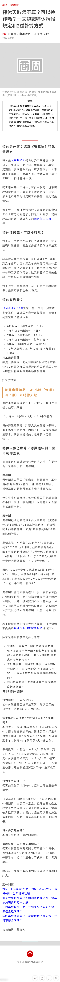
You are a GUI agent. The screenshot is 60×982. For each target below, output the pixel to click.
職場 (4, 5)
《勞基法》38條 (12, 308)
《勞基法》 (18, 160)
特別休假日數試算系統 (28, 628)
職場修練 (14, 5)
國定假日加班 (42, 218)
